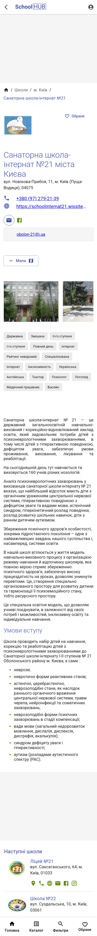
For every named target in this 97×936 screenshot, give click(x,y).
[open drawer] (6, 7)
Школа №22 (43, 898)
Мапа (21, 261)
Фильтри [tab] (61, 927)
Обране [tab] (85, 927)
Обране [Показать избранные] (74, 116)
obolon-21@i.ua (31, 234)
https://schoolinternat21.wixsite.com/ (51, 206)
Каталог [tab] (36, 927)
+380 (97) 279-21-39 (37, 198)
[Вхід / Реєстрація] (91, 7)
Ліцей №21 (41, 861)
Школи (21, 90)
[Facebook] (19, 220)
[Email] (9, 220)
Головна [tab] (12, 927)
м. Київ (40, 90)
